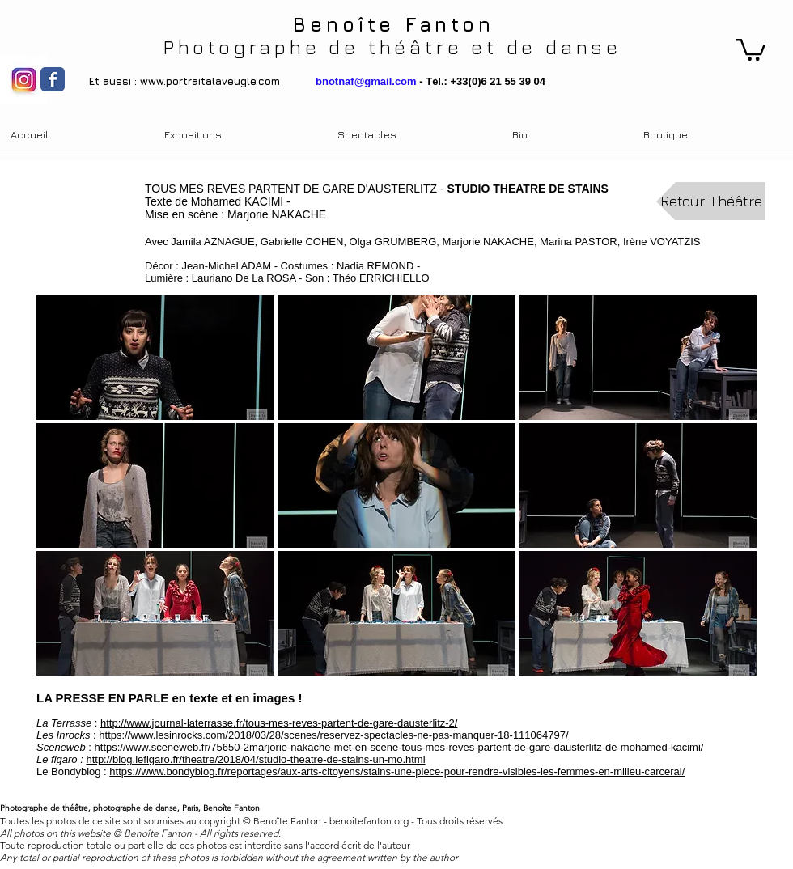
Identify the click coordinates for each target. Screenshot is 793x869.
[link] (750, 48)
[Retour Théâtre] (710, 201)
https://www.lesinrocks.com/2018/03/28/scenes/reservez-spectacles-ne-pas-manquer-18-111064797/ (333, 735)
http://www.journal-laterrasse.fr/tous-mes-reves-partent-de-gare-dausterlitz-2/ (278, 723)
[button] (155, 357)
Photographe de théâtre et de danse (392, 47)
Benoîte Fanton (393, 24)
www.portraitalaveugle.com (210, 80)
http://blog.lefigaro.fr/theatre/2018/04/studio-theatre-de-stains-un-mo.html (255, 759)
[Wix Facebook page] (52, 79)
